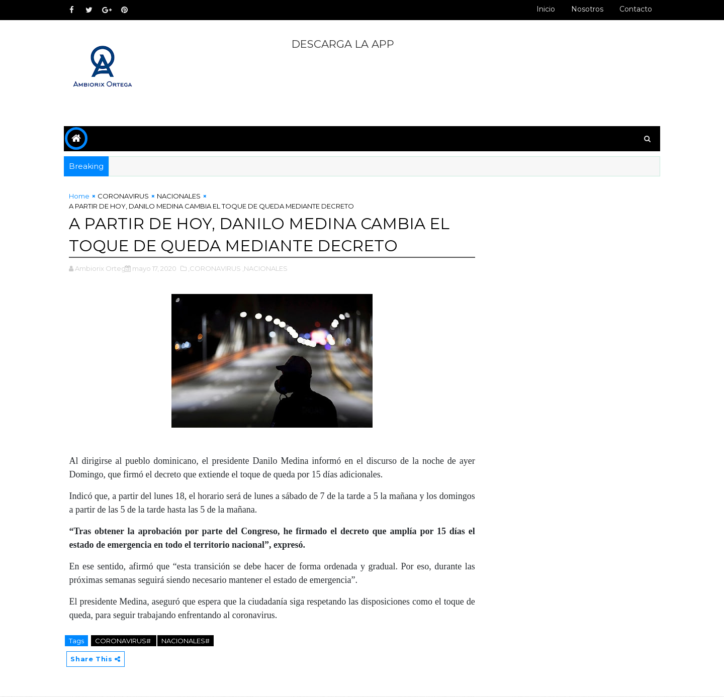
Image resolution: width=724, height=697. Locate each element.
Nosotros (583, 9)
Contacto (631, 9)
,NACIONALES (269, 268)
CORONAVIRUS (127, 196)
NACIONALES (183, 196)
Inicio (541, 9)
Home (83, 196)
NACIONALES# (189, 641)
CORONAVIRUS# (127, 641)
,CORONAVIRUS (218, 268)
